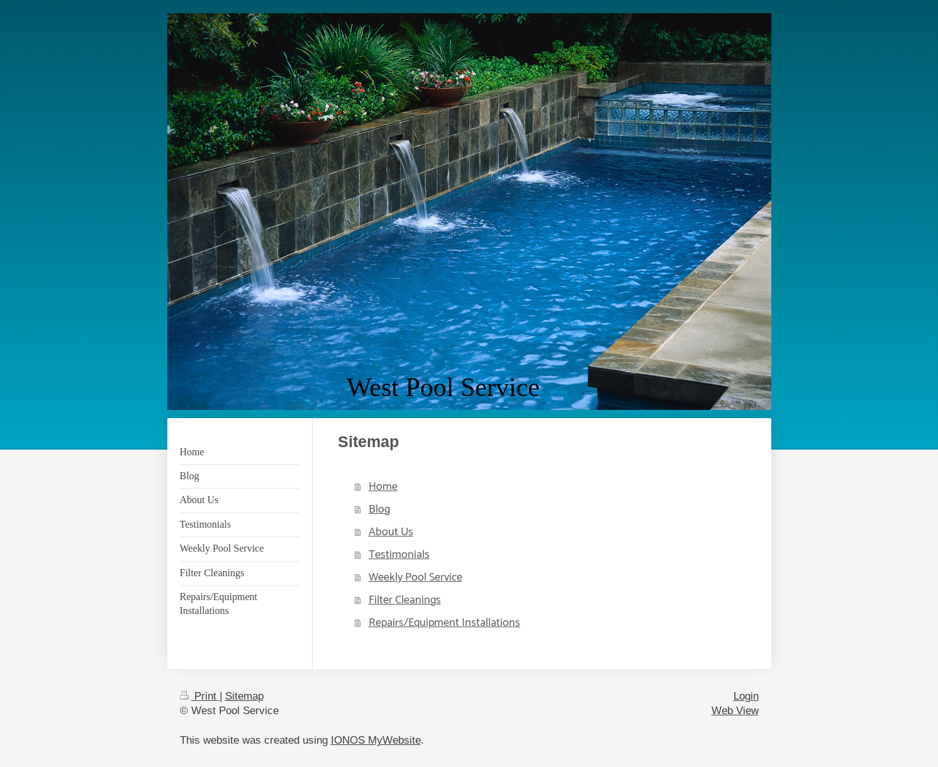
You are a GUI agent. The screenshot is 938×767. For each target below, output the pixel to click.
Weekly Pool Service (415, 577)
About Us (391, 532)
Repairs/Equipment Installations (444, 622)
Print (200, 696)
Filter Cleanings (405, 600)
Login (746, 696)
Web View (735, 711)
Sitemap (244, 696)
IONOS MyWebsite (376, 740)
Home (383, 486)
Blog (379, 509)
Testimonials (399, 554)
